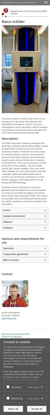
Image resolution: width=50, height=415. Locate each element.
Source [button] (7, 210)
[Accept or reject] (9, 387)
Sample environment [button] (14, 216)
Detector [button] (7, 221)
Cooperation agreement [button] (15, 254)
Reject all (13, 408)
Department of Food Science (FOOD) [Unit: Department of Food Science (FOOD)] (16, 334)
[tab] (25, 210)
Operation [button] (8, 248)
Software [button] (8, 227)
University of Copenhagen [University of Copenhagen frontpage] (12, 336)
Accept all (36, 408)
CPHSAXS (13, 179)
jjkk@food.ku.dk (9, 318)
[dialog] (25, 376)
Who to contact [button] (11, 260)
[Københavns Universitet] (5, 12)
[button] (46, 2)
